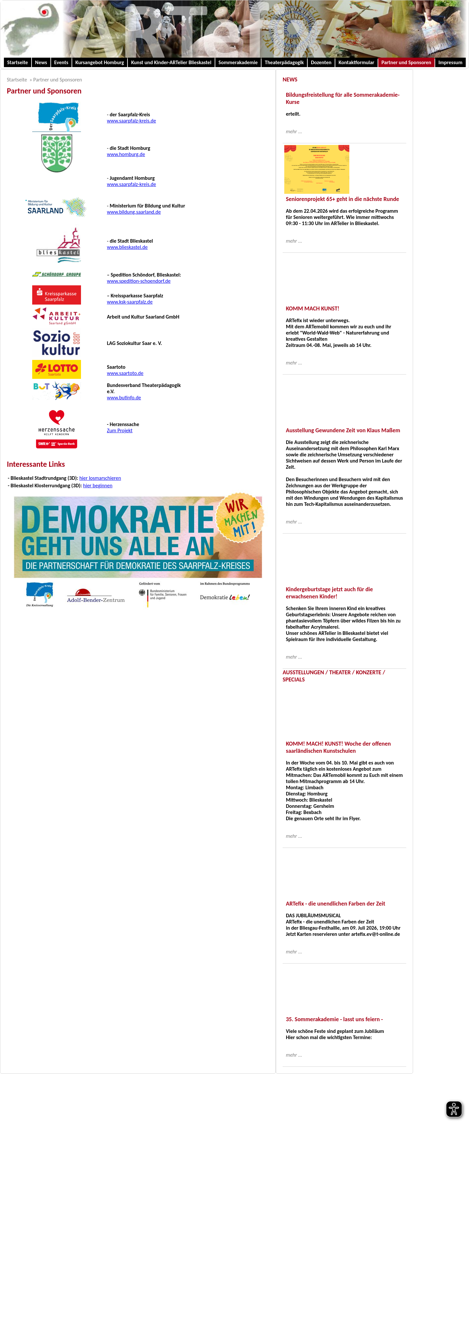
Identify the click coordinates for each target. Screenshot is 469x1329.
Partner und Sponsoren (406, 62)
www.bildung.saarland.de (134, 212)
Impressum (450, 62)
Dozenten (321, 62)
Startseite (17, 62)
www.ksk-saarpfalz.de (130, 302)
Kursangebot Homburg (99, 62)
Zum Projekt (120, 430)
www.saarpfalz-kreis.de (131, 121)
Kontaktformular (356, 62)
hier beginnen (98, 485)
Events (61, 62)
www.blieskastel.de (127, 247)
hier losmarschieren (100, 478)
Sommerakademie (238, 62)
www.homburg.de (126, 154)
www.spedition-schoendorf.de (139, 281)
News (41, 62)
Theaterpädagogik (284, 62)
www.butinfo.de (124, 397)
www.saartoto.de (125, 373)
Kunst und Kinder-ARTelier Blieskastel (171, 62)
